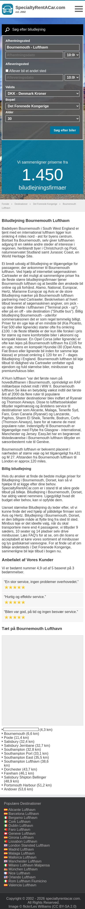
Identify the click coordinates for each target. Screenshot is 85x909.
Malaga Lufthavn (21, 853)
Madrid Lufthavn (21, 849)
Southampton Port (18, 753)
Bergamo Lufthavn (22, 818)
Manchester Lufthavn (24, 861)
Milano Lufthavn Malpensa (29, 865)
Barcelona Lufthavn (23, 814)
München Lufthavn (23, 869)
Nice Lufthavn (19, 873)
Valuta (10, 87)
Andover (10, 789)
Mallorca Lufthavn (22, 857)
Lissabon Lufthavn (22, 841)
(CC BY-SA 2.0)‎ (64, 906)
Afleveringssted (17, 64)
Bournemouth (14, 734)
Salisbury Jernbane (19, 745)
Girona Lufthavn (21, 837)
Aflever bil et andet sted (27, 71)
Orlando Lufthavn (22, 877)
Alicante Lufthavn (22, 810)
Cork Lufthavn (19, 821)
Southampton (14, 749)
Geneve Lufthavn (21, 833)
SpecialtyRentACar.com (40, 7)
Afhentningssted (18, 41)
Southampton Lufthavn (22, 761)
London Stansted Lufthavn (29, 845)
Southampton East (18, 757)
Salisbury (11, 741)
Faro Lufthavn (19, 829)
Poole (8, 737)
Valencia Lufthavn (22, 885)
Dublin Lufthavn (20, 825)
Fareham (11, 773)
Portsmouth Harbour (20, 785)
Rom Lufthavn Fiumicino (27, 881)
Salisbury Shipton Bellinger (25, 777)
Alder (9, 112)
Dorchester (12, 769)
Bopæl (10, 99)
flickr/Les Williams (37, 906)
